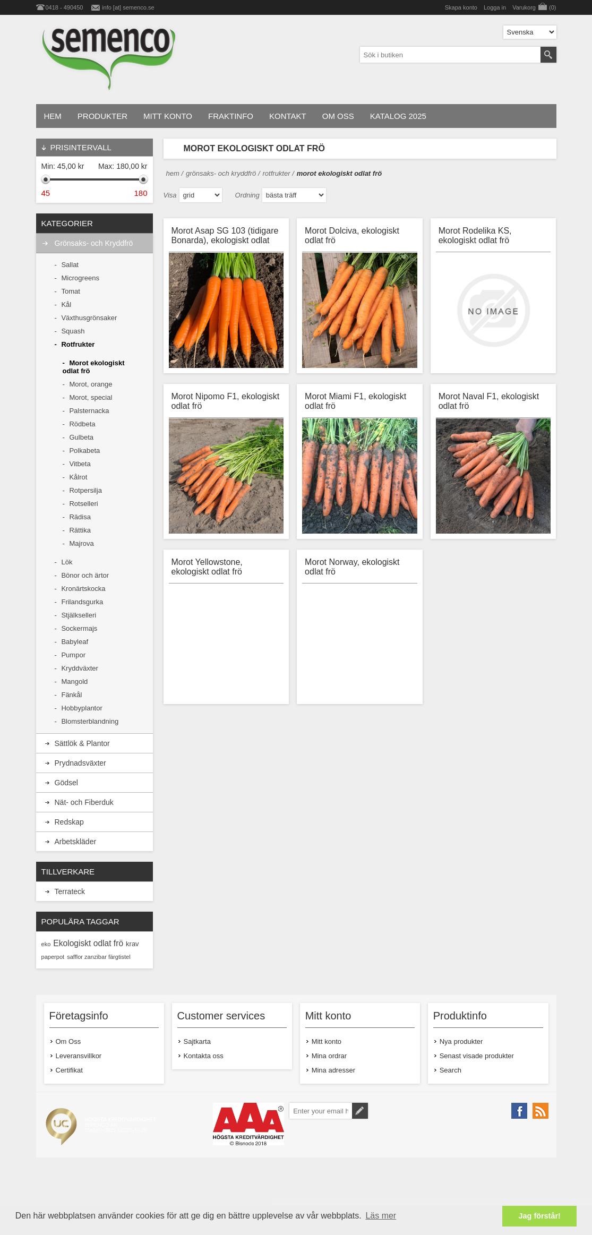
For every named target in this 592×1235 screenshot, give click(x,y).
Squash (72, 331)
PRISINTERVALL (80, 147)
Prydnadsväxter (80, 763)
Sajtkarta (197, 1041)
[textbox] (450, 55)
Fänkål (71, 695)
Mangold (74, 681)
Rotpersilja (85, 490)
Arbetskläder (76, 841)
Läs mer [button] (380, 1215)
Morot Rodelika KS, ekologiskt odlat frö (475, 235)
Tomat (70, 291)
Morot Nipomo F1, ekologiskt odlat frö (225, 401)
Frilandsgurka (82, 602)
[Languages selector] (529, 32)
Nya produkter (461, 1041)
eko (46, 944)
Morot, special (90, 397)
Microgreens (80, 278)
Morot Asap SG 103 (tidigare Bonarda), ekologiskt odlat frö (225, 236)
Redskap (69, 822)
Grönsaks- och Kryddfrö (94, 243)
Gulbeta (81, 437)
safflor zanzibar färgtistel (99, 957)
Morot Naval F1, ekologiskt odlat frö (489, 401)
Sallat (70, 265)
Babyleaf (74, 642)
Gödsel (66, 782)
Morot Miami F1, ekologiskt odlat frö (355, 401)
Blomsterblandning (89, 721)
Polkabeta (84, 450)
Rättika (79, 530)
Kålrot (78, 477)
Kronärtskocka (83, 589)
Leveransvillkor (79, 1056)
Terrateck (70, 891)
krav (132, 944)
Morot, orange (90, 384)
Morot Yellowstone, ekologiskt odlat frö (207, 567)
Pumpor (73, 655)
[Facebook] (519, 1111)
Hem (172, 173)
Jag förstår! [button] (540, 1216)
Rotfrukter (78, 344)
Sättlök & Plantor (82, 743)
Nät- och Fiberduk (84, 802)
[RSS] (540, 1111)
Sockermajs (79, 628)
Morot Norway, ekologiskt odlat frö (352, 567)
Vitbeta (79, 464)
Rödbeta (82, 424)
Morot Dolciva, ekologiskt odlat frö (352, 235)
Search (450, 1070)
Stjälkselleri (78, 615)
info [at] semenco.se (128, 7)
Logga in (495, 7)
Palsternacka (89, 411)
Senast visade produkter (477, 1056)
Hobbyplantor (81, 708)
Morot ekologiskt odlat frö (94, 367)
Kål (66, 304)
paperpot (53, 957)
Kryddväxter (79, 668)
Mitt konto (326, 1041)
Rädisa (79, 517)
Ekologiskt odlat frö (88, 943)
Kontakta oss (204, 1056)
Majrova (81, 543)
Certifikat (69, 1070)
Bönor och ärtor (85, 575)
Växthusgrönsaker (89, 318)
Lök (66, 562)
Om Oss (68, 1041)
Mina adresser (333, 1070)
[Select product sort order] (294, 195)
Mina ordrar (329, 1056)
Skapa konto (461, 7)
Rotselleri (83, 504)
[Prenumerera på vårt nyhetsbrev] (320, 1111)
